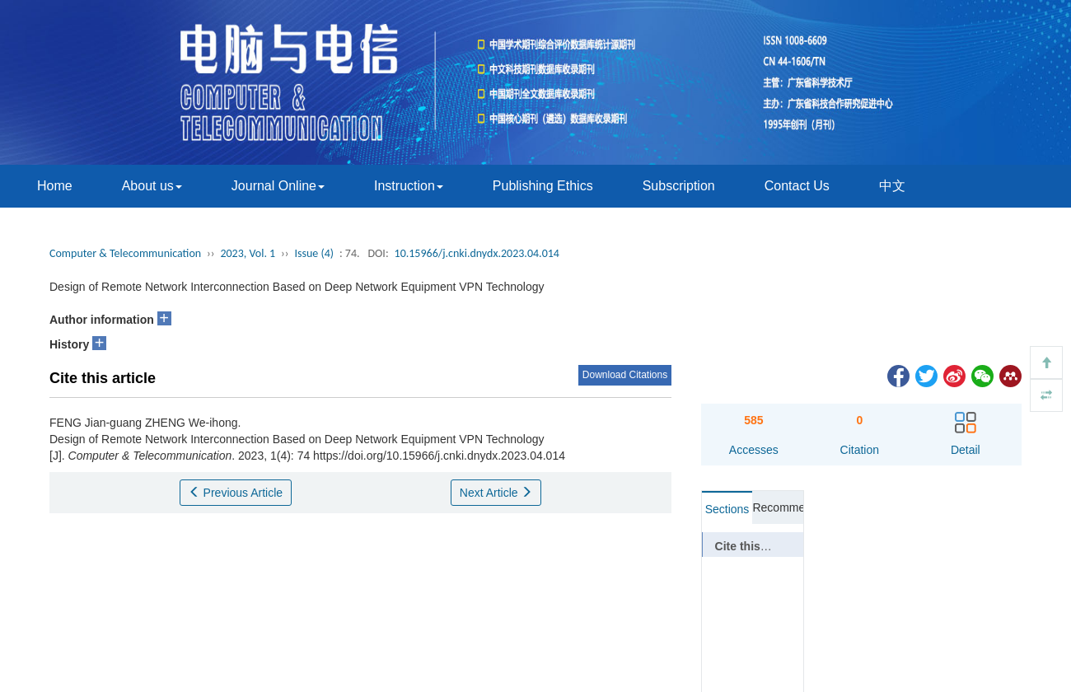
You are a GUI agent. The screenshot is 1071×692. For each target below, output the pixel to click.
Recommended (777, 507)
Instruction (408, 186)
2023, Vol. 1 (247, 253)
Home (54, 186)
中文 (892, 186)
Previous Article (236, 492)
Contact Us (797, 186)
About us (152, 186)
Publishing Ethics (543, 186)
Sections (727, 509)
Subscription (679, 186)
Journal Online (278, 186)
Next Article (496, 492)
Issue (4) (314, 253)
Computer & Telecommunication (125, 253)
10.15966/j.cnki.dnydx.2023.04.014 (477, 253)
